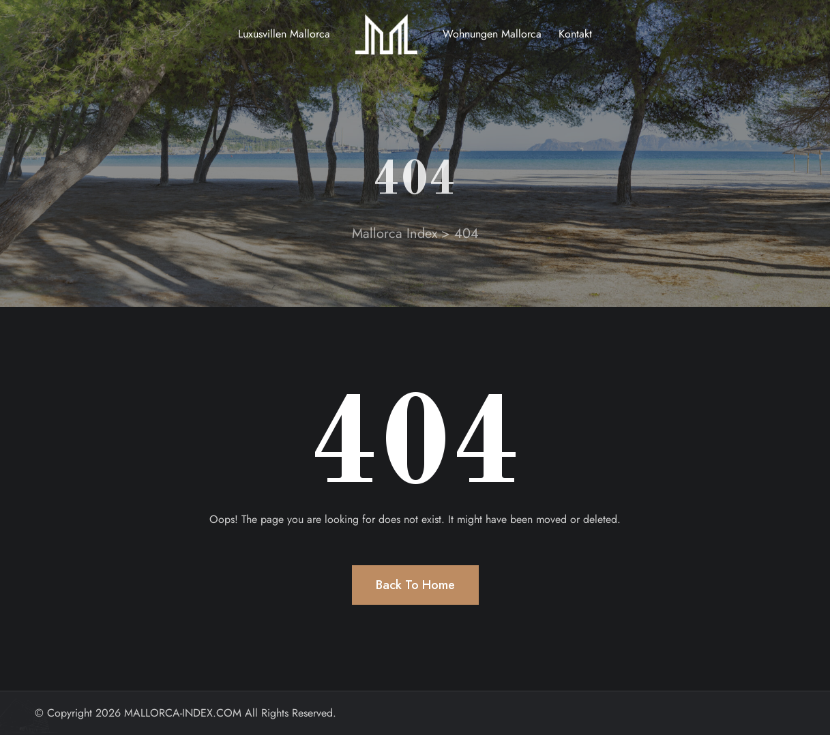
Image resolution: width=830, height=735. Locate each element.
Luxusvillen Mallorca (284, 34)
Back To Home (415, 585)
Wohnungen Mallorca (492, 34)
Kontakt (575, 34)
